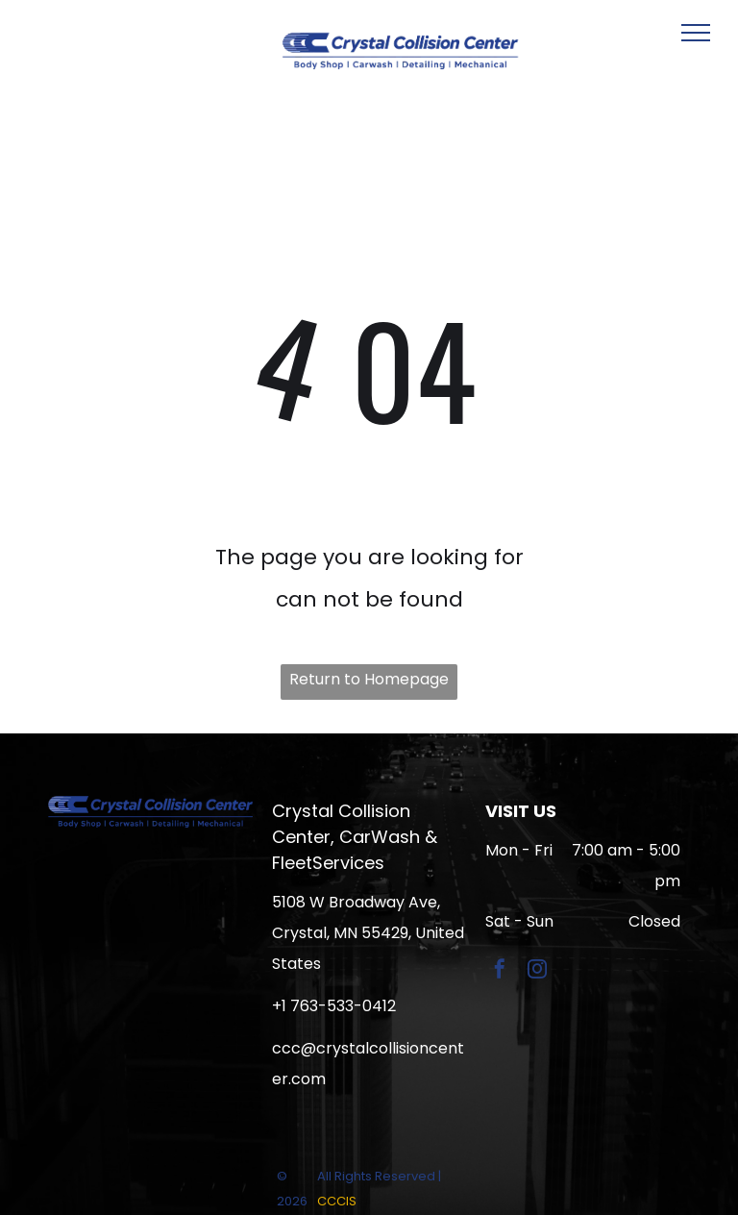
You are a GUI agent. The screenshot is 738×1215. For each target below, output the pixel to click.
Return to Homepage (369, 679)
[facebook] (499, 971)
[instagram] (537, 971)
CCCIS (337, 1201)
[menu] (696, 33)
